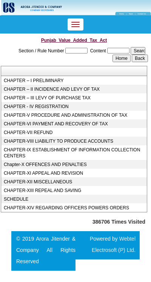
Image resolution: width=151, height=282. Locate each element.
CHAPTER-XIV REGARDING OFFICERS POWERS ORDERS (66, 207)
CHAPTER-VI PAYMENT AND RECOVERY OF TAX (56, 124)
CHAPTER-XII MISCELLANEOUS (38, 181)
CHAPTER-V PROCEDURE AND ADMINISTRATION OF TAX (65, 115)
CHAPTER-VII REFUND (28, 132)
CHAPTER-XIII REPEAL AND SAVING (42, 190)
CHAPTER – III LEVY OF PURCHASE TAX (47, 98)
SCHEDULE (16, 199)
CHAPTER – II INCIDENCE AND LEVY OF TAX (52, 89)
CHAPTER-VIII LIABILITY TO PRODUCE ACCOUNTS (58, 141)
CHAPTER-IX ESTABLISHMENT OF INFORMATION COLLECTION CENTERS (72, 153)
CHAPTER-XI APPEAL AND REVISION (43, 173)
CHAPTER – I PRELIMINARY (33, 80)
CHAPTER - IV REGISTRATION (36, 106)
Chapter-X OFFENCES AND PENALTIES (45, 164)
